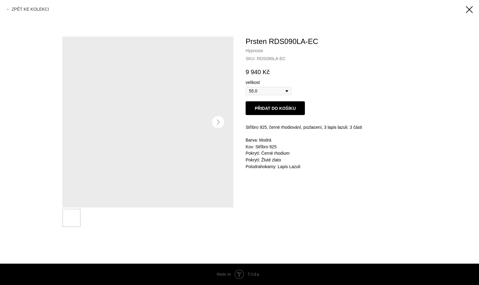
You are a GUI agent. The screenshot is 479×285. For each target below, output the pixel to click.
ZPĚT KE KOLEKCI (30, 9)
